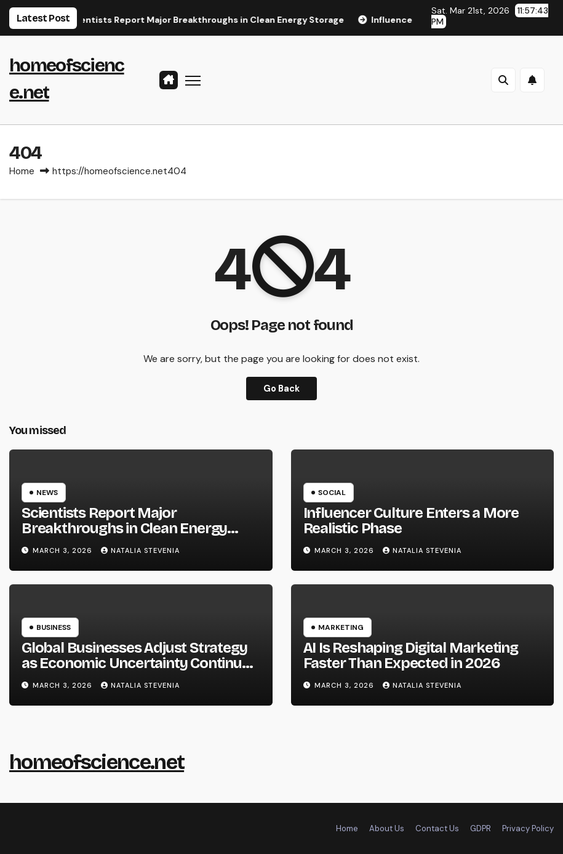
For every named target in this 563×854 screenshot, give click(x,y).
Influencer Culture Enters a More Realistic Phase (411, 520)
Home (21, 171)
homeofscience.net (96, 762)
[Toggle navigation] (193, 79)
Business (53, 627)
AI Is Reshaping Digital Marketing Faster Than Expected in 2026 (410, 655)
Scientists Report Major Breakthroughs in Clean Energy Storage (124, 528)
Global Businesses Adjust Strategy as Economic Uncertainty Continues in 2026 (139, 663)
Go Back (281, 388)
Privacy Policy (528, 828)
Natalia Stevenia (140, 550)
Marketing (341, 627)
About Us (386, 828)
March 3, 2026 (64, 550)
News (47, 492)
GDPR (480, 828)
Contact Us (437, 828)
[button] (503, 80)
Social (332, 492)
